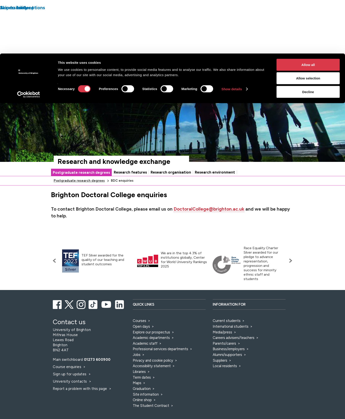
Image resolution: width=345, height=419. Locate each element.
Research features (130, 172)
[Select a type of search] (219, 76)
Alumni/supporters (227, 354)
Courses (139, 320)
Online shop (142, 400)
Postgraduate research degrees (81, 172)
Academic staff (145, 343)
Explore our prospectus (151, 332)
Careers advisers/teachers (233, 337)
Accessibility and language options (280, 63)
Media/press (222, 332)
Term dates (142, 377)
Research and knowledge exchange (114, 161)
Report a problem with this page (80, 388)
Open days (141, 326)
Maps (137, 383)
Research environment (215, 172)
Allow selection (308, 25)
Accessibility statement (152, 366)
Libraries (139, 371)
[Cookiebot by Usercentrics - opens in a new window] (28, 41)
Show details (232, 35)
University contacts (70, 381)
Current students (227, 320)
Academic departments (152, 337)
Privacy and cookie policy (153, 360)
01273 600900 (97, 359)
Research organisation (171, 172)
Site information (146, 394)
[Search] (259, 76)
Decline (308, 38)
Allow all (308, 11)
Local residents (225, 366)
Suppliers (220, 360)
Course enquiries (67, 367)
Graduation (142, 388)
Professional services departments (161, 349)
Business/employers (229, 349)
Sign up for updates (70, 374)
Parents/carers (224, 343)
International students (230, 326)
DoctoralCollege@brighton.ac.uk (209, 209)
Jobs (136, 354)
